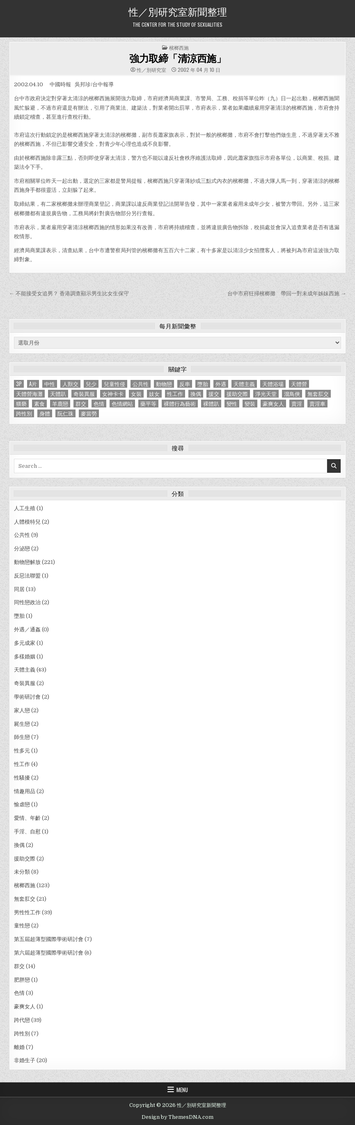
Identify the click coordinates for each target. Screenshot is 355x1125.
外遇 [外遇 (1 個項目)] (220, 384)
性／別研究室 (151, 69)
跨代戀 (22, 1020)
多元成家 (24, 643)
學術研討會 (27, 697)
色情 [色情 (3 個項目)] (99, 403)
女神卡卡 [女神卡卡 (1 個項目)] (113, 394)
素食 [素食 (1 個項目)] (39, 403)
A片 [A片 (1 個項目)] (33, 384)
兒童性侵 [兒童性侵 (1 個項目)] (114, 384)
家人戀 (22, 710)
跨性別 (22, 1034)
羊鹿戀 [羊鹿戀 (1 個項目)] (60, 403)
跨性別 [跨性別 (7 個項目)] (24, 413)
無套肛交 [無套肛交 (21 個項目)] (318, 394)
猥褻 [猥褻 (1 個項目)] (21, 403)
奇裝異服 (24, 683)
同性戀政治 (27, 602)
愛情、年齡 (27, 818)
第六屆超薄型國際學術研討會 (48, 953)
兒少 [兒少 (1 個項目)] (91, 384)
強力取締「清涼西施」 (177, 57)
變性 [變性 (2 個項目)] (232, 403)
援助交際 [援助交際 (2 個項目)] (237, 394)
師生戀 (22, 737)
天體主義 (24, 670)
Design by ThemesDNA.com (177, 1117)
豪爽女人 (24, 1006)
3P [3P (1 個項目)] (19, 384)
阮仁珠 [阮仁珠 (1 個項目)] (65, 413)
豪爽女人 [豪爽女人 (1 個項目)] (273, 403)
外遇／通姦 (27, 629)
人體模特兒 (27, 522)
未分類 (22, 872)
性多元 (22, 751)
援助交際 (24, 859)
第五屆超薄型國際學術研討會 (48, 939)
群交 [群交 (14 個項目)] (81, 403)
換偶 (19, 845)
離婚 (19, 1047)
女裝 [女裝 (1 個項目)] (136, 394)
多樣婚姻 (24, 656)
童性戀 (22, 926)
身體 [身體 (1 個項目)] (44, 413)
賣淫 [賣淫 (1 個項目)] (296, 403)
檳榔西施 (179, 47)
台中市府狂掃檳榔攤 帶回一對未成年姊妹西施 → (286, 293)
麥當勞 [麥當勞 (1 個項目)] (89, 413)
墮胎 (19, 616)
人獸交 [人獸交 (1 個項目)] (70, 384)
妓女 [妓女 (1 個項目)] (154, 394)
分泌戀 (22, 548)
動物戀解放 (27, 562)
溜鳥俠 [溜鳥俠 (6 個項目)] (292, 394)
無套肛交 (24, 899)
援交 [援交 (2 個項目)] (213, 394)
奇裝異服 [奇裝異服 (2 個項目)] (84, 394)
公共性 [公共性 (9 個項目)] (141, 384)
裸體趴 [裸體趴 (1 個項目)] (211, 403)
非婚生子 (24, 1060)
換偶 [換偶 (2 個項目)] (195, 394)
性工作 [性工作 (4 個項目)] (175, 394)
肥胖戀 (22, 980)
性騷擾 (22, 778)
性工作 (22, 764)
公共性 (22, 535)
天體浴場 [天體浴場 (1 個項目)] (273, 384)
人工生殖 (24, 508)
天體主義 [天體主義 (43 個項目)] (244, 384)
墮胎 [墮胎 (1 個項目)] (202, 384)
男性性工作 (27, 912)
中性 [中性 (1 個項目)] (49, 384)
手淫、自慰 (27, 831)
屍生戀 (22, 724)
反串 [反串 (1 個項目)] (184, 384)
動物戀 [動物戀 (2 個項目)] (164, 384)
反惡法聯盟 (27, 576)
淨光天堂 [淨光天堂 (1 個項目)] (266, 394)
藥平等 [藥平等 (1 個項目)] (148, 403)
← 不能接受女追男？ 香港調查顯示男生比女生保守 (69, 293)
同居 (19, 589)
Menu (182, 1090)
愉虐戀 (22, 804)
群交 (19, 966)
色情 (19, 993)
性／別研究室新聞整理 (177, 11)
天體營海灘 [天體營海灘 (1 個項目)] (29, 394)
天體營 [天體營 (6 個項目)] (299, 384)
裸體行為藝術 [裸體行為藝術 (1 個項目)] (180, 403)
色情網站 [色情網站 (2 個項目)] (122, 403)
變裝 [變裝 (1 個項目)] (250, 403)
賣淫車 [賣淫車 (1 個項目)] (317, 403)
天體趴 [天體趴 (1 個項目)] (58, 394)
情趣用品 (24, 791)
